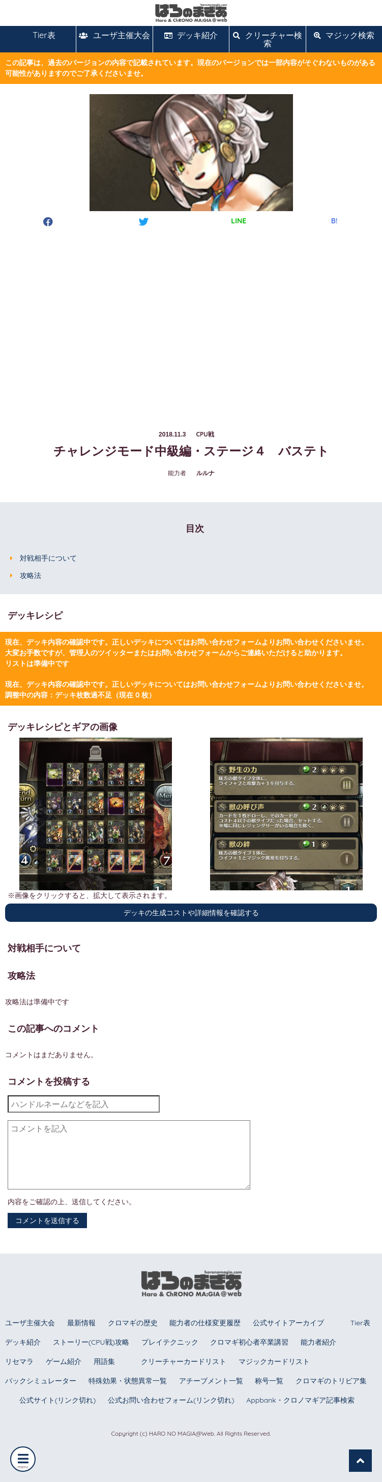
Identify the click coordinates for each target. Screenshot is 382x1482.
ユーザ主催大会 (114, 35)
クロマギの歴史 (133, 1322)
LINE (238, 220)
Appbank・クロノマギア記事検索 (300, 1400)
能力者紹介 (318, 1342)
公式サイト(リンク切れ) (57, 1400)
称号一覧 (269, 1380)
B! (334, 220)
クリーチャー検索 (267, 39)
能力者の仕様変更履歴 (205, 1322)
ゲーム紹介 (63, 1361)
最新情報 (81, 1322)
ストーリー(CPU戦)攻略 (91, 1342)
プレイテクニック (169, 1342)
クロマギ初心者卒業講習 (249, 1342)
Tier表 (38, 35)
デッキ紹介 (191, 35)
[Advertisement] (191, 319)
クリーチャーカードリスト (183, 1361)
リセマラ (19, 1361)
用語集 (104, 1361)
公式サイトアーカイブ (288, 1322)
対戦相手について (48, 558)
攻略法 (30, 575)
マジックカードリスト (274, 1361)
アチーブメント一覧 (211, 1380)
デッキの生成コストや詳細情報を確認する (191, 912)
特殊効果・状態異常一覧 (128, 1380)
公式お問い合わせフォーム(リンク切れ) (171, 1400)
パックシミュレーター (40, 1380)
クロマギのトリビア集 (331, 1380)
